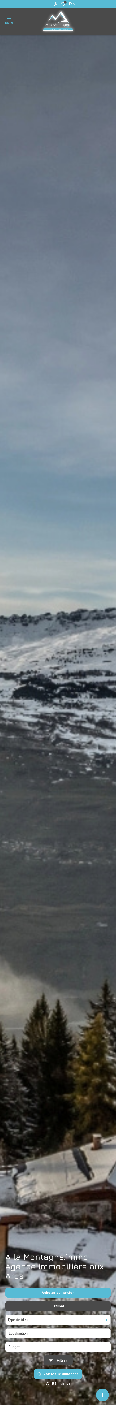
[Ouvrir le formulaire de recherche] (58, 1360)
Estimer (58, 1306)
